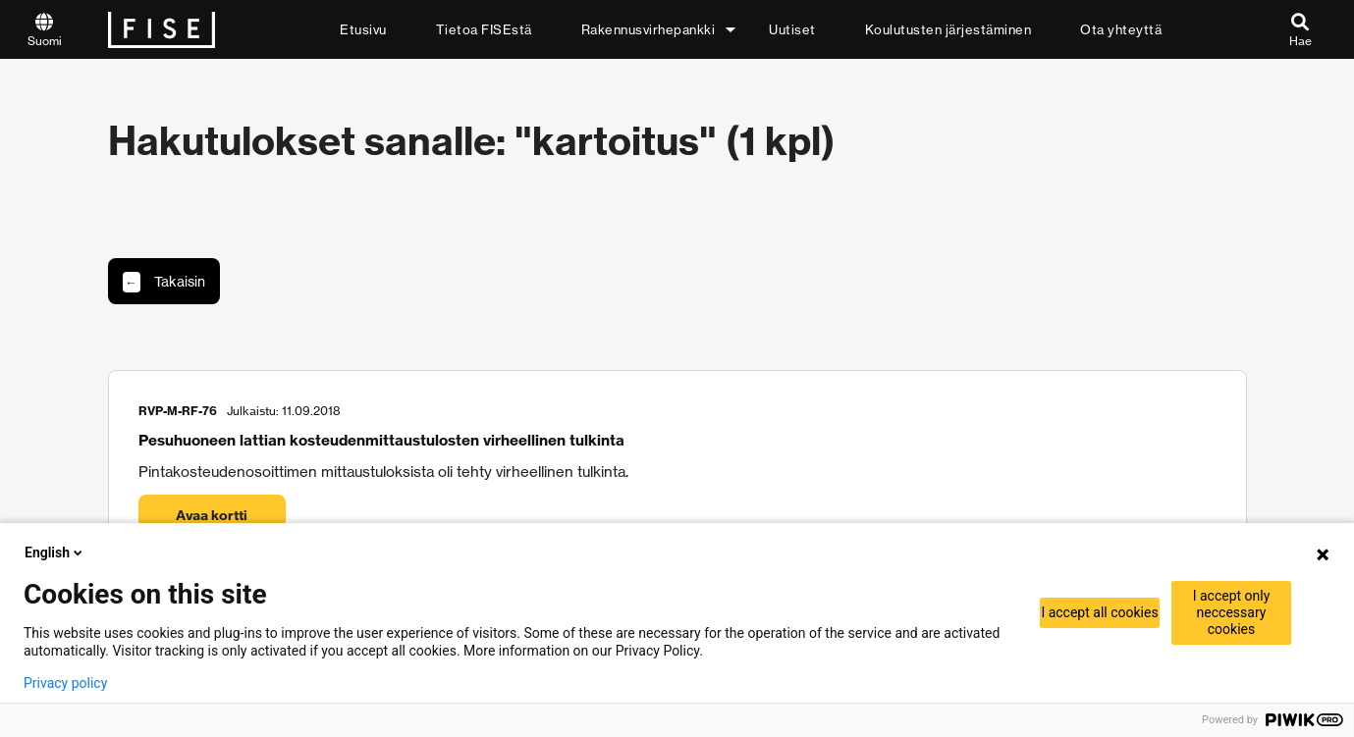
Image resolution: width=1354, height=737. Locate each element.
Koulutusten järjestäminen (948, 29)
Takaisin (164, 282)
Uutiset (792, 29)
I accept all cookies (1099, 612)
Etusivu (363, 29)
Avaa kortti (211, 515)
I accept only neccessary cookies (1232, 612)
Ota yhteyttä (1121, 29)
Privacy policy (65, 683)
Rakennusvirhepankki (648, 29)
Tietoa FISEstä (484, 29)
